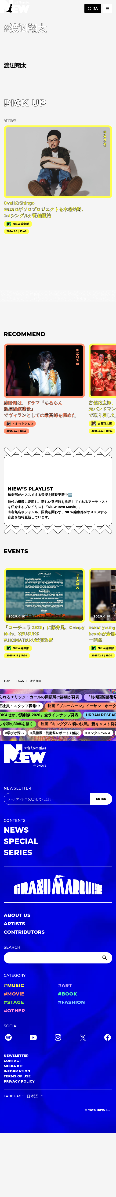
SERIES (18, 852)
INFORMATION (17, 1071)
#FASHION (71, 1002)
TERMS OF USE (17, 1076)
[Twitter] (82, 1038)
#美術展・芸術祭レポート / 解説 (56, 733)
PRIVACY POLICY (19, 1081)
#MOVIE (14, 994)
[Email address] (47, 799)
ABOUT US (17, 915)
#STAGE (14, 1002)
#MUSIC (14, 985)
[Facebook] (107, 1038)
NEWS (16, 830)
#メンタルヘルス (99, 733)
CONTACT (12, 1061)
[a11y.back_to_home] (15, 8)
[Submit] (105, 957)
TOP (7, 681)
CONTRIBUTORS (24, 932)
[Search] (58, 957)
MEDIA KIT (13, 1066)
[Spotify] (8, 1038)
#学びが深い (16, 733)
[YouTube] (33, 1038)
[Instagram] (58, 1038)
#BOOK (67, 994)
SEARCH (12, 947)
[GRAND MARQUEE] (58, 885)
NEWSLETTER (17, 788)
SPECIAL (21, 841)
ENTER (101, 799)
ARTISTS (14, 923)
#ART (65, 985)
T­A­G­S (20, 681)
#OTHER (14, 1011)
